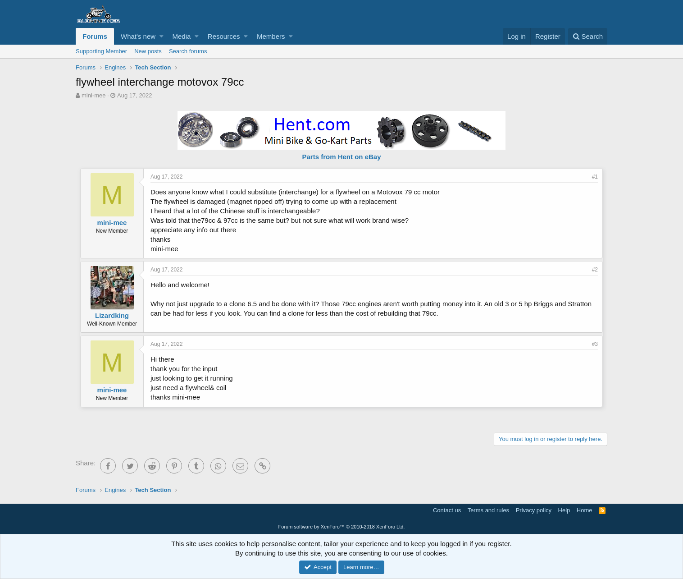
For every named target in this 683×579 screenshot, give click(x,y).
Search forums (188, 51)
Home (584, 510)
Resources (224, 36)
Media (182, 36)
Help (564, 510)
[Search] (587, 36)
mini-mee (93, 95)
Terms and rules (488, 510)
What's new (138, 36)
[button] (161, 36)
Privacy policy (533, 510)
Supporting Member (101, 51)
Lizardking (112, 315)
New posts (148, 51)
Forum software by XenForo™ (341, 526)
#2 (595, 270)
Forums (94, 36)
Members (271, 36)
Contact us (447, 510)
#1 (595, 177)
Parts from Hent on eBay (341, 157)
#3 (595, 344)
